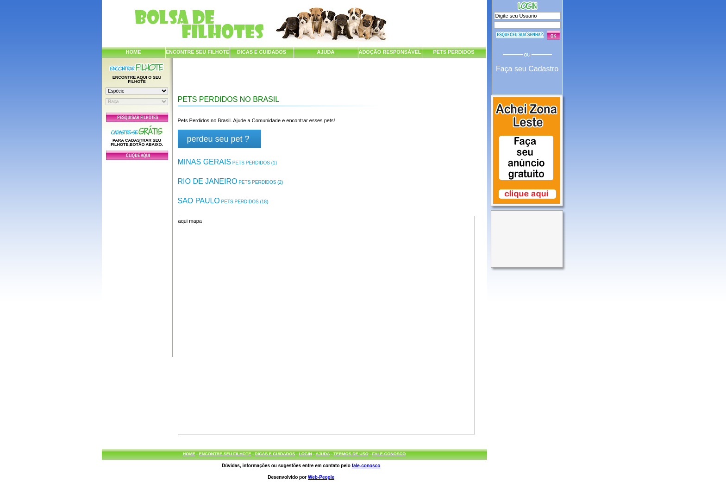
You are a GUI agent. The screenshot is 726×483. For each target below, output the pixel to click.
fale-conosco (366, 465)
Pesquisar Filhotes (137, 117)
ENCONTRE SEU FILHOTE (198, 52)
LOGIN (305, 454)
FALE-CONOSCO (389, 454)
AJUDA (326, 52)
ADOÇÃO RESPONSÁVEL (389, 52)
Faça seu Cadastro (527, 69)
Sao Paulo (223, 201)
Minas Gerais (227, 162)
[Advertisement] (137, 256)
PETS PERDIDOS (453, 52)
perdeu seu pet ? (218, 139)
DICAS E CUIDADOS (261, 52)
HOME (133, 52)
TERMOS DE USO (351, 454)
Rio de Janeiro (230, 181)
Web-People (321, 477)
